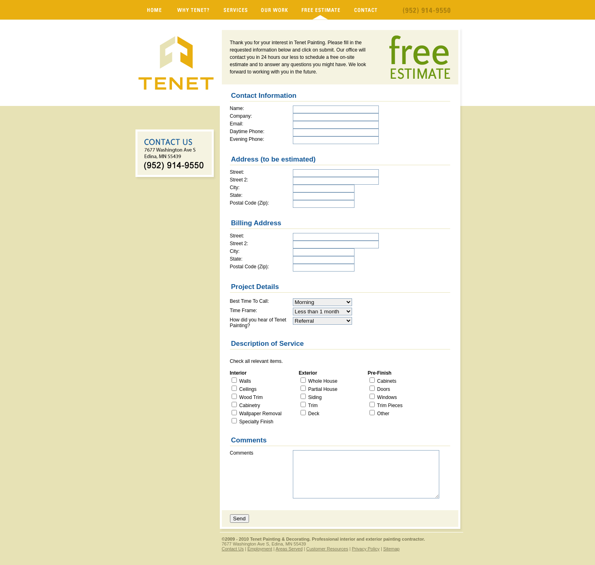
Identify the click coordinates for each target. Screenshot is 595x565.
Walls (244, 381)
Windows (386, 397)
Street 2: (239, 180)
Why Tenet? (193, 9)
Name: (237, 108)
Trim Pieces (389, 405)
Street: (237, 172)
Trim (312, 405)
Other (382, 413)
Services (235, 9)
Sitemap (391, 548)
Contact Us (233, 548)
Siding (314, 397)
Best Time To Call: (249, 301)
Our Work (274, 9)
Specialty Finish (255, 422)
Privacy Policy (365, 548)
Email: (236, 124)
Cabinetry (249, 405)
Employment (259, 548)
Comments (241, 453)
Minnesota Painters (154, 9)
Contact (366, 9)
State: (236, 195)
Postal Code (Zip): (249, 203)
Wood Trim (250, 397)
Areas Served (289, 548)
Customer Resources (327, 548)
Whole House (322, 381)
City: (235, 187)
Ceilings (247, 389)
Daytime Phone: (247, 131)
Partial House (322, 389)
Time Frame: (244, 310)
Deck (313, 413)
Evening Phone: (247, 139)
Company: (241, 116)
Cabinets (386, 381)
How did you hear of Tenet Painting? (258, 322)
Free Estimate (321, 9)
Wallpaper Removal (260, 413)
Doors (383, 389)
